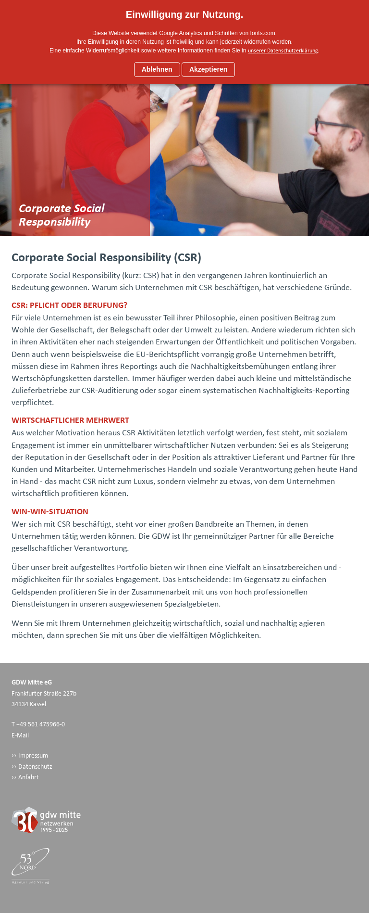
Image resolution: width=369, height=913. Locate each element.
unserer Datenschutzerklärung (283, 50)
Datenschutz (35, 766)
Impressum (33, 755)
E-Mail (20, 735)
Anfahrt (28, 777)
